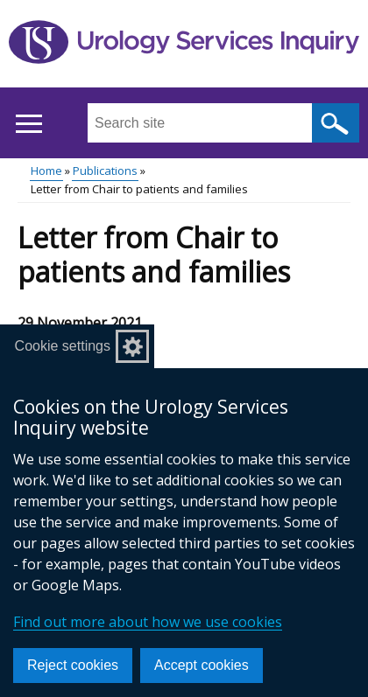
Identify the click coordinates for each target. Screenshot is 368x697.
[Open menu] (28, 124)
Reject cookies (72, 665)
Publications (105, 170)
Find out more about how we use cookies (147, 621)
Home (46, 170)
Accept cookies (201, 665)
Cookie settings (62, 345)
